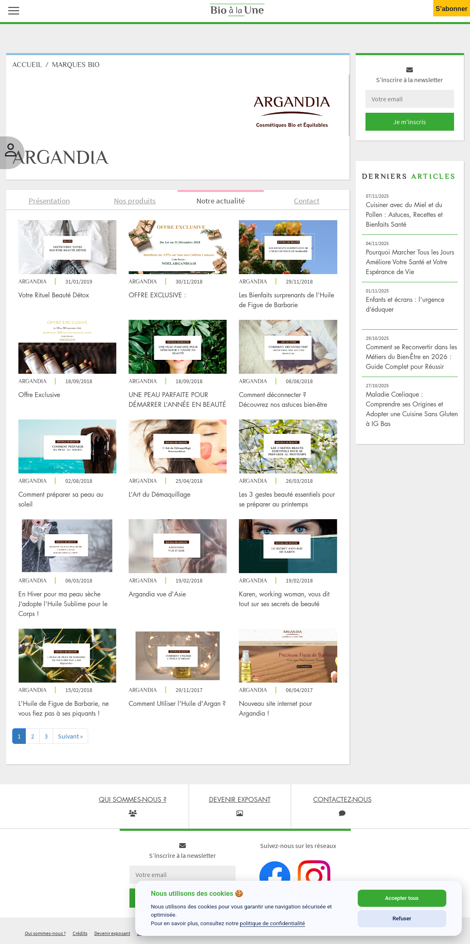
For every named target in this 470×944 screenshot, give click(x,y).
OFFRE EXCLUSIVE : (158, 294)
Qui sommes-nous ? (45, 933)
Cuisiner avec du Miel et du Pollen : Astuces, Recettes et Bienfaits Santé (404, 214)
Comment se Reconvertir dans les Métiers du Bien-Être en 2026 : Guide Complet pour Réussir (411, 356)
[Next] (70, 736)
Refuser (401, 918)
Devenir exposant (112, 933)
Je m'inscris (409, 122)
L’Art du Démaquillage (159, 494)
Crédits (80, 933)
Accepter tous (402, 898)
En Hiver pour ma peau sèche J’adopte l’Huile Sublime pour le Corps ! (62, 603)
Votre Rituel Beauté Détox (53, 294)
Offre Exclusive (39, 394)
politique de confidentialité (272, 923)
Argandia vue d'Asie (157, 593)
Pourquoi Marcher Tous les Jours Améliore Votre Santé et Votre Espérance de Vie (410, 262)
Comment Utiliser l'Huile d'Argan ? (177, 703)
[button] (12, 10)
